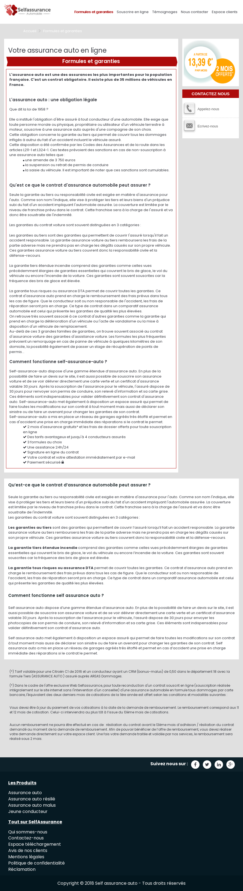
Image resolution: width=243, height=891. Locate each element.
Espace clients (225, 11)
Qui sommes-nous (27, 832)
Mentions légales (26, 857)
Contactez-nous (26, 838)
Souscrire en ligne (133, 11)
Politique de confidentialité (36, 863)
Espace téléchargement (34, 844)
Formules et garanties (93, 11)
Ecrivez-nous (207, 126)
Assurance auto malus (32, 805)
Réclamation (22, 869)
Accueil (29, 31)
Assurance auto (25, 793)
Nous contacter (194, 11)
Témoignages (164, 11)
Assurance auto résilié (31, 799)
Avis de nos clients (27, 850)
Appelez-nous (208, 109)
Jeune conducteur (28, 811)
